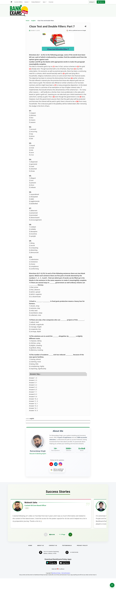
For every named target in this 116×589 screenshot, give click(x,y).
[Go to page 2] (52, 545)
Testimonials (67, 556)
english (32, 418)
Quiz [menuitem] (44, 2)
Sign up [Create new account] (101, 2)
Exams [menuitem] (26, 2)
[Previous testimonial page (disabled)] (46, 545)
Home (27, 20)
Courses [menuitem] (51, 2)
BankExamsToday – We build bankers (61, 583)
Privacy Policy (82, 556)
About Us (40, 556)
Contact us (53, 556)
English (33, 20)
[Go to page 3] (53, 545)
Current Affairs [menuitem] (18, 2)
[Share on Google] (76, 30)
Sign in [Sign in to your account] (92, 2)
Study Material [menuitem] (35, 2)
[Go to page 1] (50, 545)
